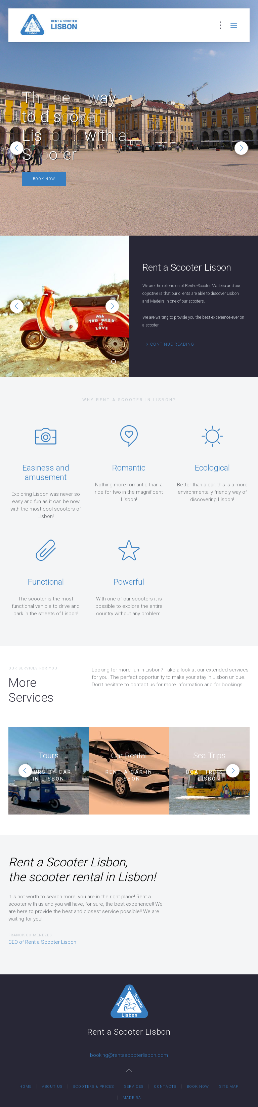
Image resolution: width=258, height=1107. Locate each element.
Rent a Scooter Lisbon (115, 362)
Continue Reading (172, 344)
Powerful (129, 582)
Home (25, 1086)
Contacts (165, 1086)
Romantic (128, 468)
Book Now (44, 179)
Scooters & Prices (93, 1086)
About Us (52, 1086)
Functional (46, 582)
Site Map (229, 1086)
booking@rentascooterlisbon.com (129, 1055)
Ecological (212, 468)
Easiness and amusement (46, 472)
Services (133, 1086)
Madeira (132, 1098)
